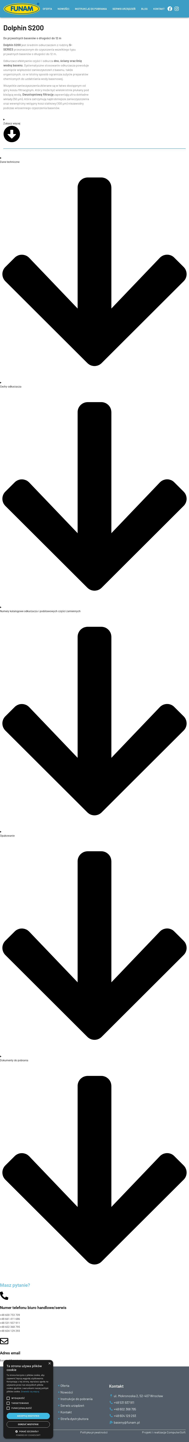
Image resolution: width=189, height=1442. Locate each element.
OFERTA (47, 8)
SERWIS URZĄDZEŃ (123, 8)
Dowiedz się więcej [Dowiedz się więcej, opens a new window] (30, 1391)
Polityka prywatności (94, 1432)
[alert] (28, 1399)
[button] (28, 1431)
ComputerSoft (176, 1432)
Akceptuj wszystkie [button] (28, 1415)
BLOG (144, 8)
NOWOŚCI (63, 8)
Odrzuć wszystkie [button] (28, 1424)
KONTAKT (159, 8)
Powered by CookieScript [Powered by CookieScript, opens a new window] (28, 1435)
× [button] (49, 1363)
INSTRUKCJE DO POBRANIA (91, 8)
